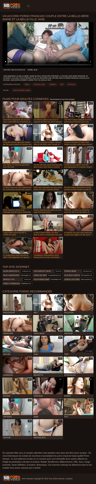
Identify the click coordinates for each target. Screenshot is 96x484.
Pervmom (71, 84)
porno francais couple (21, 90)
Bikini (27, 84)
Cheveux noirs (39, 84)
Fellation (52, 84)
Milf (61, 84)
